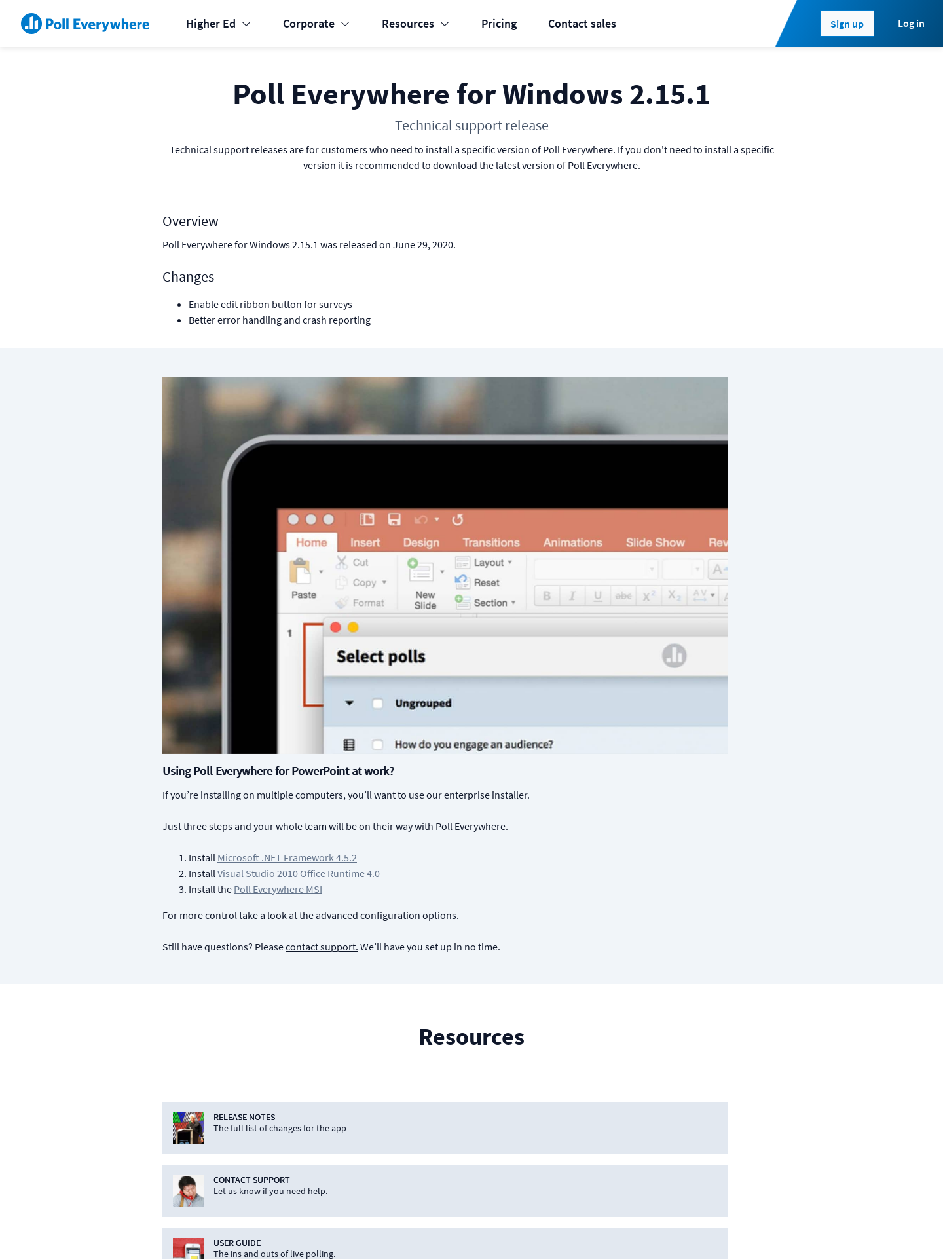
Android (471, 999)
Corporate (316, 23)
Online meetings (197, 1130)
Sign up (847, 23)
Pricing (499, 23)
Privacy (339, 1227)
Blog (703, 999)
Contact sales (582, 23)
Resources (416, 23)
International (189, 1077)
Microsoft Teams (366, 1051)
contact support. (531, 559)
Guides (576, 1104)
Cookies (235, 1227)
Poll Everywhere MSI (487, 501)
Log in (911, 22)
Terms (288, 1227)
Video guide (587, 1130)
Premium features (603, 999)
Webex (341, 1104)
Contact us (751, 1227)
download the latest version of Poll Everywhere (535, 165)
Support (579, 1051)
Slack (338, 1077)
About (707, 973)
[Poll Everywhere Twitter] (699, 1227)
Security (712, 1051)
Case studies (590, 1077)
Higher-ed (181, 1051)
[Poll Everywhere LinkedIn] (672, 1227)
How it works (591, 1025)
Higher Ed (218, 23)
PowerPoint (354, 973)
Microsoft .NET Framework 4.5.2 (496, 470)
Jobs (704, 1025)
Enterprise (182, 1104)
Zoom (340, 1130)
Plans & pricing (595, 973)
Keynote (345, 999)
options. (650, 528)
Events (173, 973)
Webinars (581, 1156)
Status (172, 1227)
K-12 (168, 1025)
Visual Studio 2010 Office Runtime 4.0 (508, 486)
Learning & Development (218, 999)
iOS (460, 973)
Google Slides (359, 1025)
